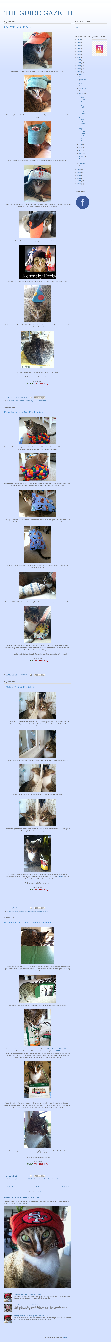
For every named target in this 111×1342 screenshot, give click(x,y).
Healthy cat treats (37, 1179)
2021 (79, 45)
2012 (79, 72)
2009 (79, 175)
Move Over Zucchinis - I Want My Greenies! (29, 922)
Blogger (65, 1337)
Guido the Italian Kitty (26, 401)
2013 (79, 69)
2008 (79, 178)
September (83, 88)
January (82, 164)
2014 (79, 66)
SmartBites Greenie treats (52, 1179)
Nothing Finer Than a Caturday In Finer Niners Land (31, 1316)
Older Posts (65, 1186)
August (81, 93)
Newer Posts (10, 1186)
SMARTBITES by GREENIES (56, 1049)
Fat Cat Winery (14, 911)
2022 (79, 42)
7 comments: (23, 1176)
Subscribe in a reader (83, 28)
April (81, 153)
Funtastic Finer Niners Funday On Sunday (21, 1197)
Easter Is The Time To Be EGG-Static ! (26, 1305)
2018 (79, 54)
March (81, 156)
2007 (79, 181)
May (81, 150)
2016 (79, 60)
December (82, 74)
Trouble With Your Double (19, 686)
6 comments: (23, 908)
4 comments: (23, 675)
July (80, 144)
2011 (79, 169)
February (82, 159)
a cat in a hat (13, 401)
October (82, 84)
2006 (79, 184)
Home (38, 1186)
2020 (79, 48)
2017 (79, 57)
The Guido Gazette (40, 401)
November (82, 79)
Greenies (12, 1179)
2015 (79, 63)
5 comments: (23, 397)
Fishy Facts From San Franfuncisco (23, 411)
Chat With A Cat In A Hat (18, 26)
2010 (79, 172)
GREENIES (59, 1051)
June (81, 147)
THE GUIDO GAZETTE (39, 13)
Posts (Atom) (42, 1192)
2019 (79, 51)
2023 (79, 39)
